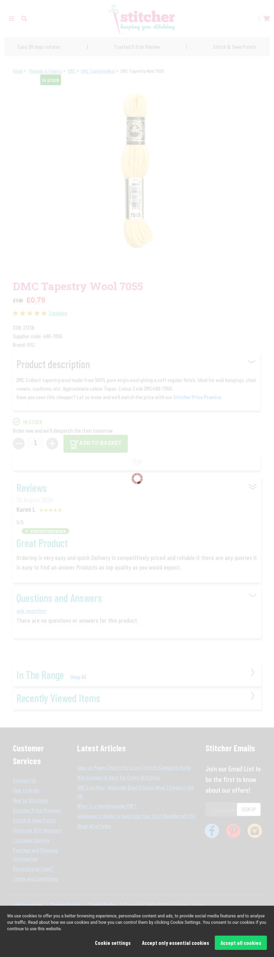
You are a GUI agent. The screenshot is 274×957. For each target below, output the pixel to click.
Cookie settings (113, 943)
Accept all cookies (240, 943)
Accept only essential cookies (175, 943)
